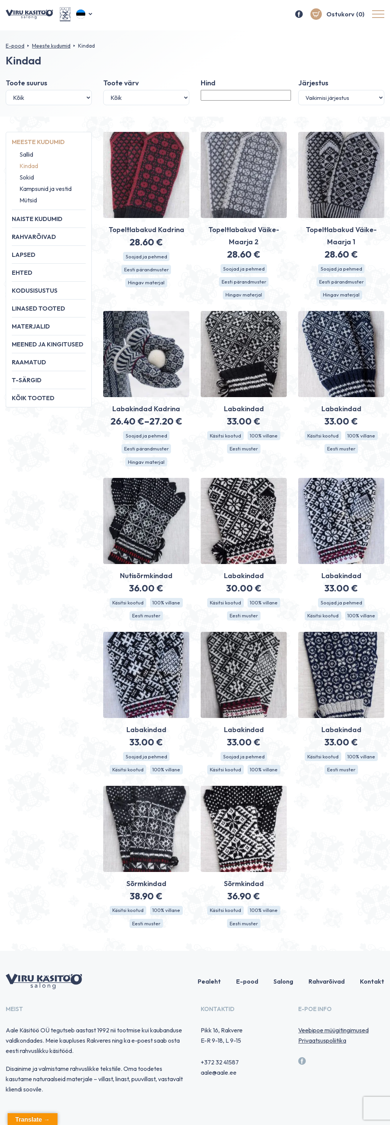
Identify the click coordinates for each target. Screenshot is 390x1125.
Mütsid (28, 200)
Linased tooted (38, 308)
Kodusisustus (35, 290)
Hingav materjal (146, 284)
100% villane (265, 437)
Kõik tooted (33, 398)
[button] (84, 15)
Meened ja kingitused (47, 344)
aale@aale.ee (219, 1080)
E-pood (15, 45)
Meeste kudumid (51, 45)
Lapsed (23, 254)
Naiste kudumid (37, 219)
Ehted (22, 272)
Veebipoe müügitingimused (333, 1038)
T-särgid (27, 380)
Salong (283, 989)
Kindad (28, 166)
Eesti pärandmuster (146, 270)
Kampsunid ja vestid (45, 188)
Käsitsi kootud (224, 437)
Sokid (26, 177)
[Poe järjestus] (341, 97)
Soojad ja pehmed (146, 256)
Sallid (26, 154)
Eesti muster (244, 451)
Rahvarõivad (34, 236)
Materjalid (31, 326)
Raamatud (29, 362)
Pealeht (209, 989)
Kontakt (372, 989)
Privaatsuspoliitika (322, 1048)
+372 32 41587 (220, 1070)
